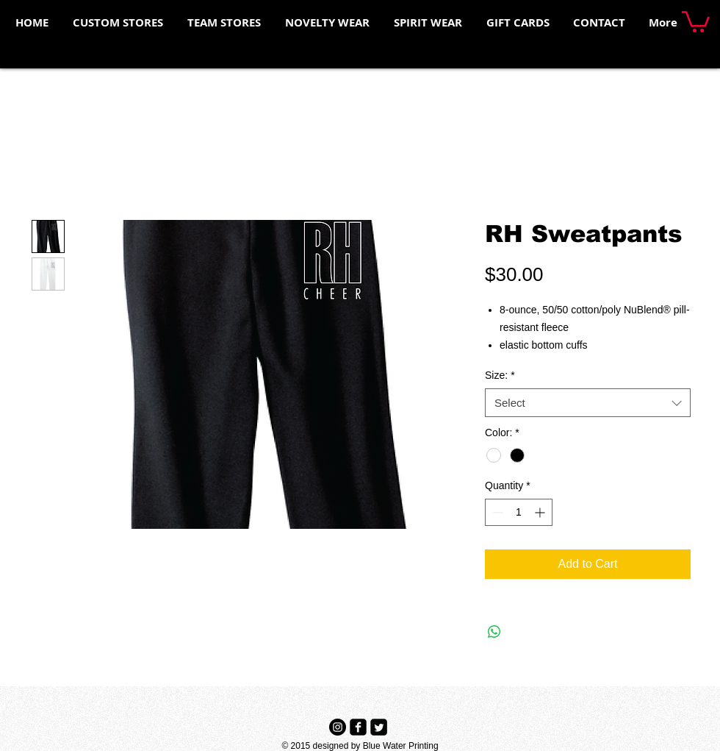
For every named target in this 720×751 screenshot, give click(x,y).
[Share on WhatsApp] (494, 632)
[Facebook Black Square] (358, 727)
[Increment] (541, 512)
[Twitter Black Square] (378, 727)
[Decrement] (496, 512)
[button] (696, 20)
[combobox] (588, 402)
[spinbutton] (518, 512)
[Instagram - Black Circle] (337, 727)
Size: (500, 375)
